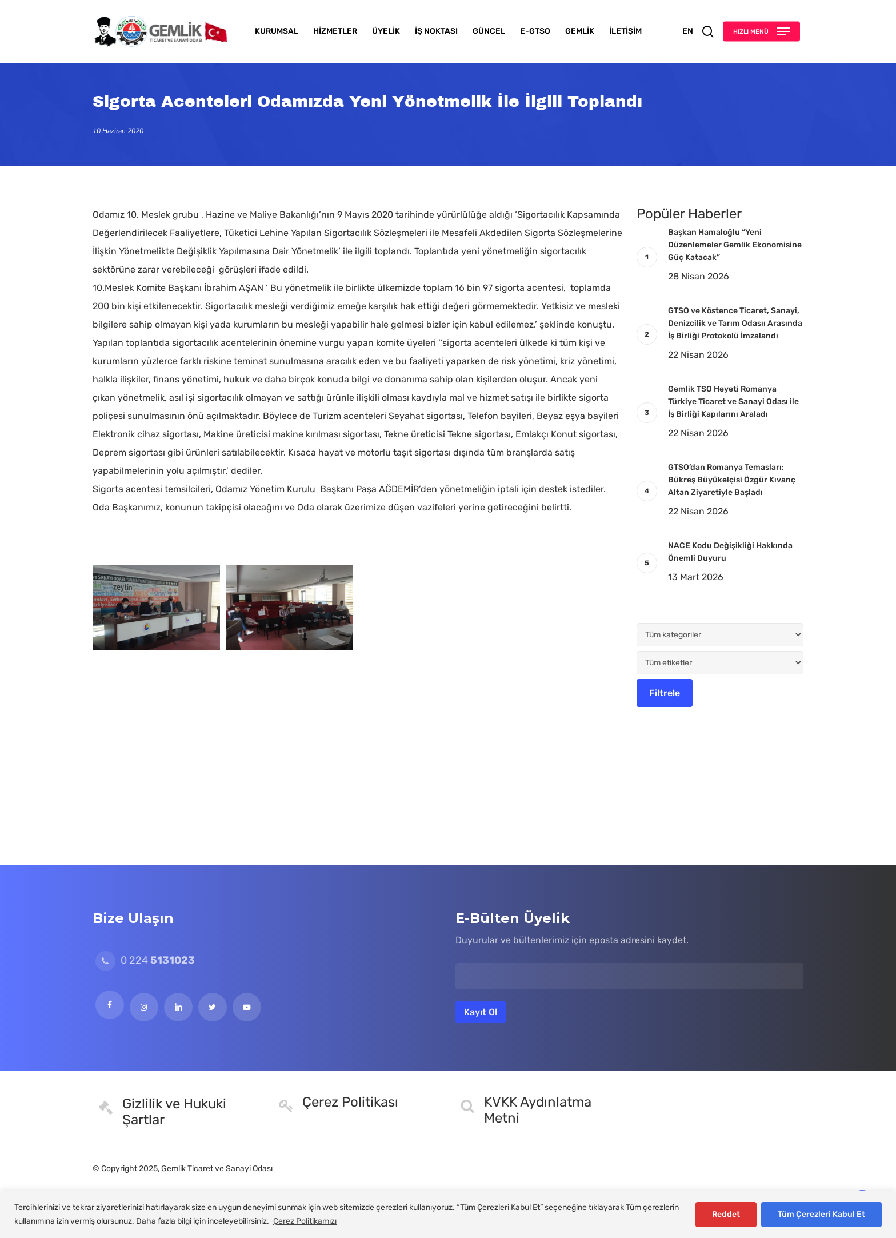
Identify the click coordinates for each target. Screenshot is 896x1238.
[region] (448, 1214)
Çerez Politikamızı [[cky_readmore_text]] (305, 1221)
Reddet (726, 1214)
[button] (761, 32)
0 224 (145, 960)
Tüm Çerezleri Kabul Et (821, 1214)
